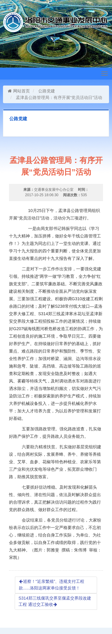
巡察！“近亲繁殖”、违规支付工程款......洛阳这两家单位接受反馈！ (51, 584)
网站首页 (18, 91)
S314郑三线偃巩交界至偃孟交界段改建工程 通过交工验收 (55, 601)
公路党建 (46, 91)
